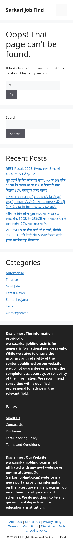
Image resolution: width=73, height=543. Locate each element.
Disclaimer (14, 431)
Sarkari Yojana (17, 299)
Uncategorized (17, 313)
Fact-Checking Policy (21, 438)
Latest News (15, 293)
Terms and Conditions (23, 444)
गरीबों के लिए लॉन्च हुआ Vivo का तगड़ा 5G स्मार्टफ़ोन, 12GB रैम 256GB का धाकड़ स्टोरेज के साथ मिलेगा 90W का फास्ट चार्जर (36, 218)
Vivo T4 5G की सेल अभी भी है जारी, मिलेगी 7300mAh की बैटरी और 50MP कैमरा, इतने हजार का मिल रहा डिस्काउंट (34, 235)
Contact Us (14, 424)
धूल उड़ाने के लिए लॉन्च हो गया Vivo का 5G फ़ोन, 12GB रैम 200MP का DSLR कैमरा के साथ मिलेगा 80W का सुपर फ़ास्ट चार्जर (36, 185)
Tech (9, 306)
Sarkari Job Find (25, 9)
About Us (13, 418)
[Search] (11, 94)
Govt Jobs (13, 286)
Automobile (15, 273)
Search (11, 117)
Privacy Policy (52, 522)
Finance (12, 279)
